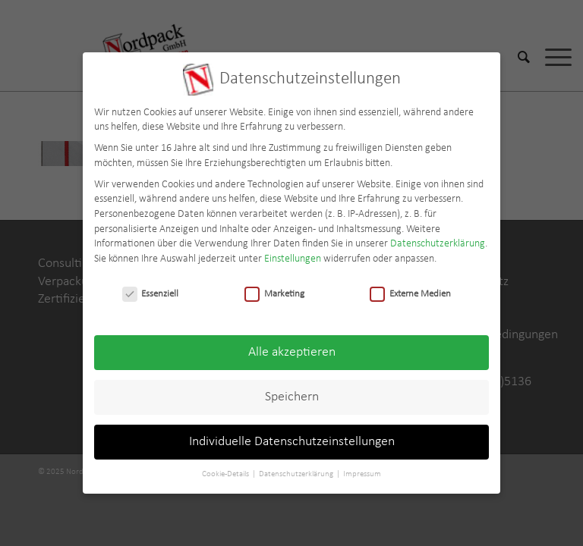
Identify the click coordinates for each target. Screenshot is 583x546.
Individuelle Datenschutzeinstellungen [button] (292, 434)
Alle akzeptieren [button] (292, 345)
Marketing (274, 286)
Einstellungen (292, 251)
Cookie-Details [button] (226, 467)
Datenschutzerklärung (437, 237)
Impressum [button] (362, 467)
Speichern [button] (292, 390)
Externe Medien (410, 286)
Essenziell (150, 286)
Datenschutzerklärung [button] (297, 467)
